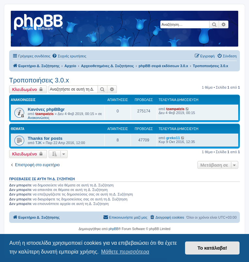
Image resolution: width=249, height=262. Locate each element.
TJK (38, 143)
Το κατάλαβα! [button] (212, 248)
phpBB (113, 229)
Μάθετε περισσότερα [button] (125, 252)
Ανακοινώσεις (38, 118)
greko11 (173, 138)
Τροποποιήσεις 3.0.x (39, 80)
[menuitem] (69, 56)
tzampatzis (44, 114)
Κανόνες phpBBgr (46, 109)
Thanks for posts (45, 138)
